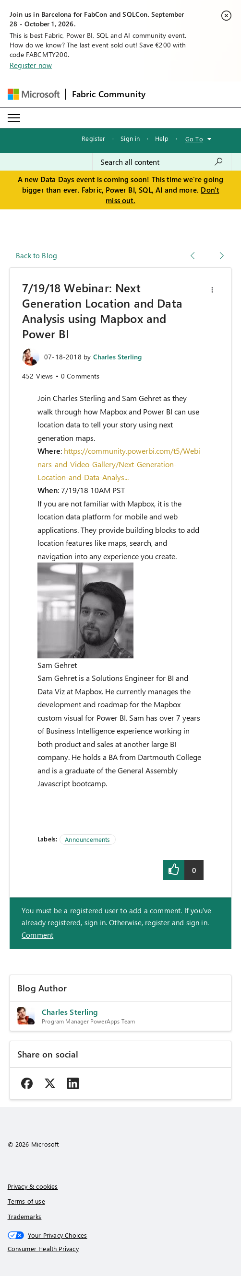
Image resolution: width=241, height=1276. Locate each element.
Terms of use (26, 1201)
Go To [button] (194, 139)
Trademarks (25, 1216)
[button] (212, 290)
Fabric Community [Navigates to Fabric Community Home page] (109, 94)
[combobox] (161, 162)
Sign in (130, 138)
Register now (31, 65)
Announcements (87, 839)
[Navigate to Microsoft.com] (34, 94)
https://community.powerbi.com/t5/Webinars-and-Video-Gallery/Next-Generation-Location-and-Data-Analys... (118, 464)
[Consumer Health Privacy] (121, 1248)
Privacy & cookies (33, 1186)
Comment (37, 935)
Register (93, 138)
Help (162, 138)
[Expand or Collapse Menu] (14, 118)
